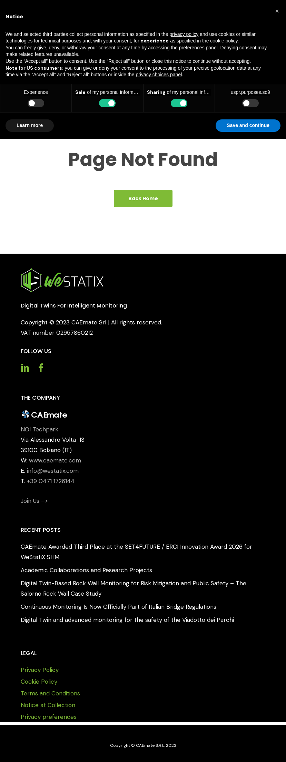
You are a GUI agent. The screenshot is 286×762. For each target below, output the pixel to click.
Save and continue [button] (248, 125)
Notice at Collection (48, 705)
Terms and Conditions (50, 693)
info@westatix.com (53, 471)
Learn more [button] (30, 125)
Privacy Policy (40, 670)
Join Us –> (34, 501)
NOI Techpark (39, 429)
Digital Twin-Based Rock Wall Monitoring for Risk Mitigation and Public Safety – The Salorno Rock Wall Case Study (133, 588)
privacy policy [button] (183, 34)
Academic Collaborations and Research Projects (86, 570)
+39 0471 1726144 (51, 481)
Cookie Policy (39, 681)
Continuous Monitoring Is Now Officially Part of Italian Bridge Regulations (118, 606)
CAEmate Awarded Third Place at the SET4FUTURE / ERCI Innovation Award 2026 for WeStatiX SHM (136, 552)
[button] (277, 11)
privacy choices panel (159, 74)
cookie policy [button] (223, 40)
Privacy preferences (49, 717)
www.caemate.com (55, 460)
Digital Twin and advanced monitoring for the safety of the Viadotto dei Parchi (127, 620)
